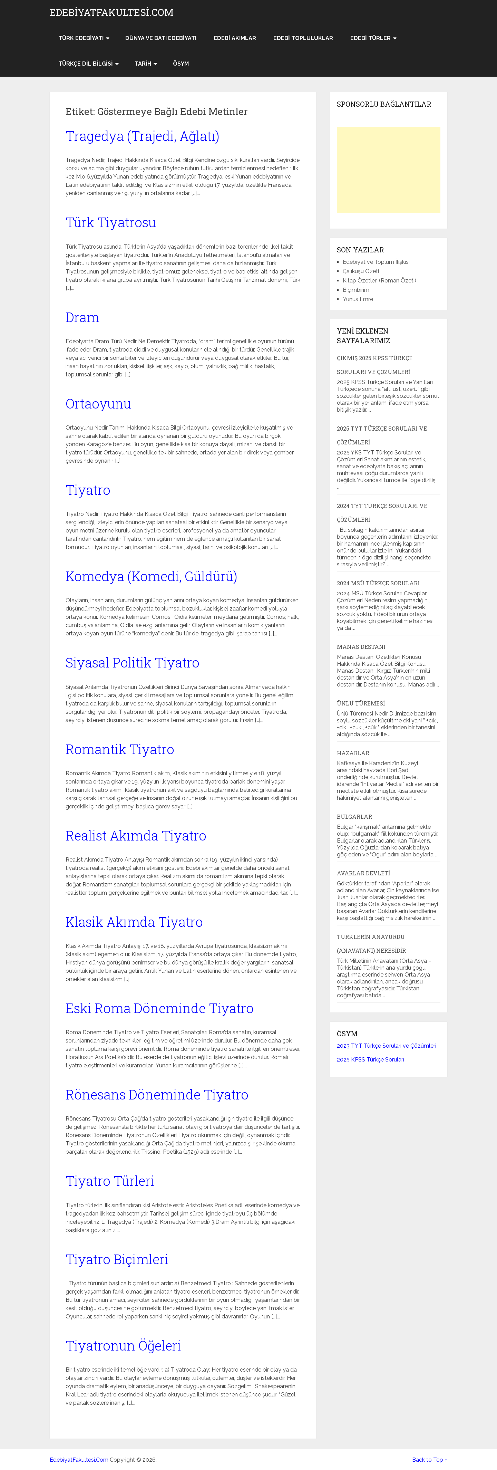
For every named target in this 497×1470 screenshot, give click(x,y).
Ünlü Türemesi (361, 703)
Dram (82, 317)
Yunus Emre (358, 299)
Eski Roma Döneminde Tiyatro (160, 1008)
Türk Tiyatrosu (111, 222)
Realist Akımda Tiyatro (136, 835)
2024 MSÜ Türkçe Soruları (378, 583)
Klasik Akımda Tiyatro (134, 921)
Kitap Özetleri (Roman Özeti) (379, 280)
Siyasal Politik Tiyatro (132, 662)
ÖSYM (181, 63)
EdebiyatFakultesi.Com (111, 12)
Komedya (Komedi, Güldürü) (151, 576)
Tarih (143, 63)
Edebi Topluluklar (303, 38)
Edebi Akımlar (235, 38)
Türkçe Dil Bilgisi (85, 63)
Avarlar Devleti (363, 873)
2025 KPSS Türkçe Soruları (370, 1059)
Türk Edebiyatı (81, 38)
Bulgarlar (354, 816)
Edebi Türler (370, 38)
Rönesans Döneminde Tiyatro (157, 1094)
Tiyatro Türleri (110, 1180)
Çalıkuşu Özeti (361, 271)
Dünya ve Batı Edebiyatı (160, 38)
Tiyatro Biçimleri (117, 1259)
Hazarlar (353, 753)
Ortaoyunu (98, 403)
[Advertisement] (388, 170)
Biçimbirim (356, 290)
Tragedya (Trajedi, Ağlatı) (143, 135)
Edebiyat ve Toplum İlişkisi (376, 262)
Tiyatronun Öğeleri (123, 1345)
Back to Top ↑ (429, 1460)
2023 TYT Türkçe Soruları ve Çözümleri (386, 1046)
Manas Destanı (361, 646)
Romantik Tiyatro (120, 749)
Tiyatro (88, 489)
